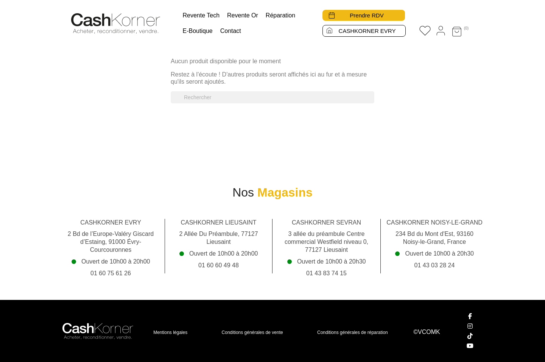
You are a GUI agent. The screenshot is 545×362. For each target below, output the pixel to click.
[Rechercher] (272, 97)
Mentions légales (170, 332)
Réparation (280, 15)
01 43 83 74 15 (326, 273)
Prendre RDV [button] (367, 15)
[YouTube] (470, 346)
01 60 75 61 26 (110, 273)
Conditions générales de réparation (352, 332)
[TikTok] (470, 336)
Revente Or (242, 15)
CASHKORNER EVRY (367, 31)
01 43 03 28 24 (434, 265)
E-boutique (198, 31)
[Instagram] (470, 326)
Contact (230, 31)
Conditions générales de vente (252, 332)
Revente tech (201, 15)
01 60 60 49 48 (218, 265)
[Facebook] (470, 316)
